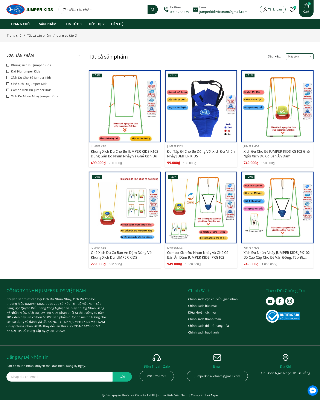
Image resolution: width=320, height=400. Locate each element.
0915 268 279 (156, 376)
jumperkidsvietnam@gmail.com (223, 11)
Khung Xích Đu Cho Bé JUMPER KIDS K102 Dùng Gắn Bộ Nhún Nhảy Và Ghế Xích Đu (124, 153)
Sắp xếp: (274, 56)
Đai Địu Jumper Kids (25, 71)
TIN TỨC (72, 24)
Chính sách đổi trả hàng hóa (208, 326)
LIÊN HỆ (117, 24)
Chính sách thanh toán (204, 319)
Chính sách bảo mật (202, 306)
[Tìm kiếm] (153, 9)
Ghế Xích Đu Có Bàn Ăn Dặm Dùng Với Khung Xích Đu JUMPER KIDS (121, 255)
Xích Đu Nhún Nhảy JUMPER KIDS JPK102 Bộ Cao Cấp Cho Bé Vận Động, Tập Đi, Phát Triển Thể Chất (277, 257)
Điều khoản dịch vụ (202, 312)
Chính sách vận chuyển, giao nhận (213, 299)
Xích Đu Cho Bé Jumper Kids (31, 77)
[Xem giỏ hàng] (306, 8)
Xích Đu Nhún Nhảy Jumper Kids (34, 96)
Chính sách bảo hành (203, 332)
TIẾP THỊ (95, 24)
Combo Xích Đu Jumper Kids (31, 90)
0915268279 (179, 12)
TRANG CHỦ (20, 24)
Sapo (214, 395)
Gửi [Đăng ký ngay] (122, 377)
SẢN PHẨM (47, 24)
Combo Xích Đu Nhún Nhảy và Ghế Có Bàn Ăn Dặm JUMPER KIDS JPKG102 (198, 255)
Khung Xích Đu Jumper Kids (30, 65)
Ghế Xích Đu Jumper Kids (28, 84)
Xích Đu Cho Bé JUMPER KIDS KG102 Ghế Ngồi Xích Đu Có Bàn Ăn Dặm (277, 153)
